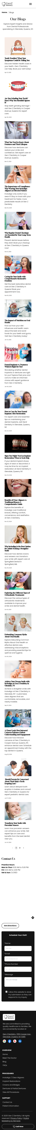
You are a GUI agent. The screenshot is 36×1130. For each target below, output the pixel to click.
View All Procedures (11, 1092)
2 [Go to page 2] (19, 848)
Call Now (19, 1126)
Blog (4, 1061)
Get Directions (10, 925)
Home (4, 12)
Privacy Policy (16, 1118)
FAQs (5, 1065)
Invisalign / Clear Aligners (13, 1077)
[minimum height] (18, 982)
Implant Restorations (11, 1081)
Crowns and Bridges (11, 1085)
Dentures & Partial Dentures (14, 1088)
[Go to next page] (23, 847)
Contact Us (7, 1102)
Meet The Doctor (10, 1058)
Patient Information (11, 1106)
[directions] (32, 919)
